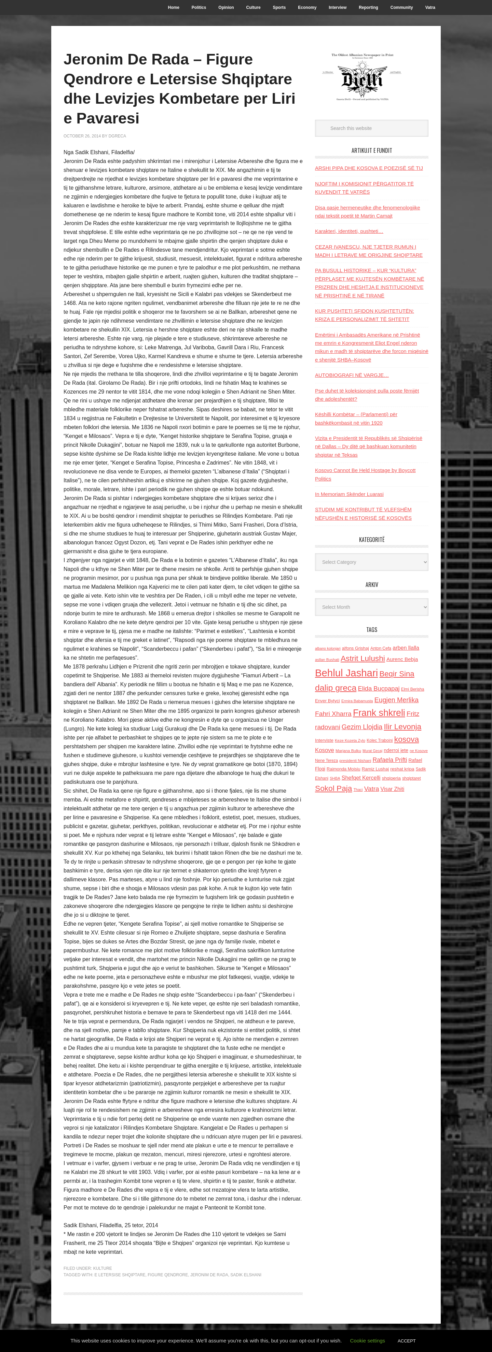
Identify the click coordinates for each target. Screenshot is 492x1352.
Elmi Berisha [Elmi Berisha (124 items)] (412, 689)
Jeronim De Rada (209, 1275)
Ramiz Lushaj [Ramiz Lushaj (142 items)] (375, 768)
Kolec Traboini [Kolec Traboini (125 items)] (380, 740)
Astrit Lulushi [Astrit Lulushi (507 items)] (363, 658)
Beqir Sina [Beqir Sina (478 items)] (396, 674)
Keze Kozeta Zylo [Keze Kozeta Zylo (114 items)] (350, 740)
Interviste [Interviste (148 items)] (324, 740)
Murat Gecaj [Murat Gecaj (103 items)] (372, 751)
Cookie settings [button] (367, 1340)
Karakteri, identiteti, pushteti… (349, 231)
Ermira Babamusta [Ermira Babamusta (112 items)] (357, 701)
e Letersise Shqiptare (119, 1275)
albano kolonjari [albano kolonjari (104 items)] (328, 648)
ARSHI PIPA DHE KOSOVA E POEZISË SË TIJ (369, 168)
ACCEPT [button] (407, 1340)
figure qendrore (168, 1275)
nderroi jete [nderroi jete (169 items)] (396, 750)
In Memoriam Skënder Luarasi (349, 494)
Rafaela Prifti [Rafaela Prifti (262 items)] (390, 759)
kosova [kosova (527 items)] (406, 739)
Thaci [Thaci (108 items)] (358, 790)
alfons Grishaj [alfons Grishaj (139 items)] (355, 648)
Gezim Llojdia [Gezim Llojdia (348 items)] (362, 727)
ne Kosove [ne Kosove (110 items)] (419, 751)
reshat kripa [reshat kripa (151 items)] (402, 768)
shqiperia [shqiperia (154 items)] (391, 778)
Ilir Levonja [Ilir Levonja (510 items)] (402, 726)
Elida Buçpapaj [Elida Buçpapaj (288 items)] (378, 688)
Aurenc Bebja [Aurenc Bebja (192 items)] (402, 659)
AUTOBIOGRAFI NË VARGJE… (352, 375)
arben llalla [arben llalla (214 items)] (406, 648)
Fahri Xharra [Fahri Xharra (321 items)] (333, 713)
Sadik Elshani (245, 1275)
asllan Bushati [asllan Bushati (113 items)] (327, 660)
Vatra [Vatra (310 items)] (371, 788)
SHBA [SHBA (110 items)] (335, 778)
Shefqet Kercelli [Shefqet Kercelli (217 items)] (361, 778)
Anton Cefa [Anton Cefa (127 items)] (380, 648)
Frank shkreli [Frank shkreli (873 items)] (379, 713)
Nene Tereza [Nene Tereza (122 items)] (326, 760)
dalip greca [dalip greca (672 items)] (335, 687)
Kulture (102, 1268)
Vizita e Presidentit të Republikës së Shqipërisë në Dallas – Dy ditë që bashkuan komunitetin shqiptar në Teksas (368, 446)
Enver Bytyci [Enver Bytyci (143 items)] (327, 700)
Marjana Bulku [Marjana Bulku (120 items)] (348, 750)
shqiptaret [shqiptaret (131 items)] (411, 778)
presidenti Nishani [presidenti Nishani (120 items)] (355, 760)
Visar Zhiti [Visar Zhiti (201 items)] (393, 789)
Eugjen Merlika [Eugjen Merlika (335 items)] (396, 700)
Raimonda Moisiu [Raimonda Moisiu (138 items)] (343, 768)
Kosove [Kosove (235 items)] (324, 750)
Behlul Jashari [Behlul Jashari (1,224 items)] (346, 672)
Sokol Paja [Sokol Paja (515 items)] (333, 788)
